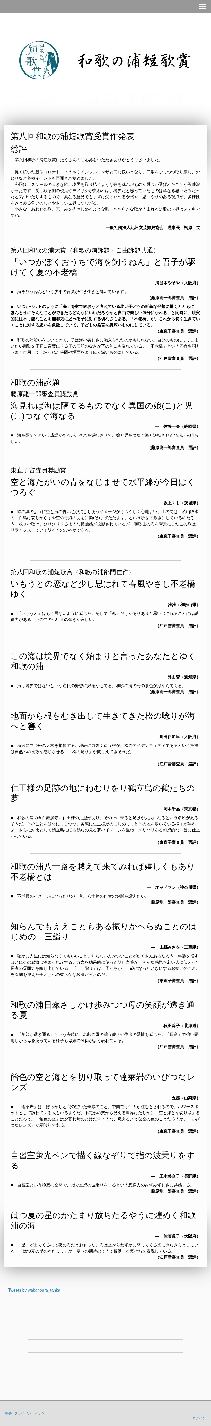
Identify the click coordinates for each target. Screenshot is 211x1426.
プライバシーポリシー (31, 1413)
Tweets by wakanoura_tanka (34, 1290)
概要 (8, 1413)
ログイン (199, 1418)
